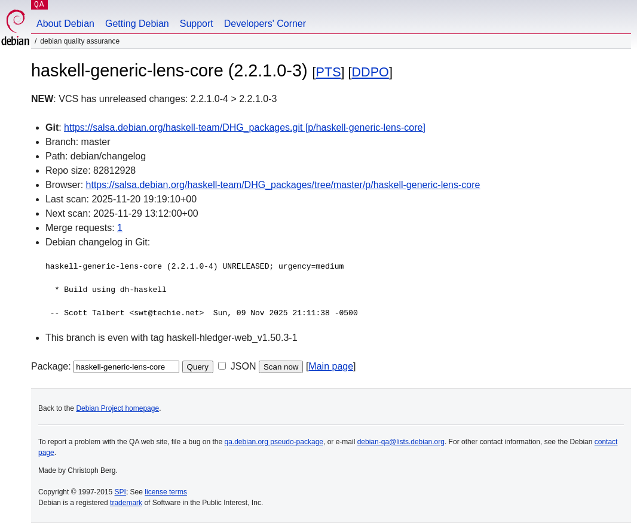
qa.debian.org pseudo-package (274, 442)
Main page (330, 366)
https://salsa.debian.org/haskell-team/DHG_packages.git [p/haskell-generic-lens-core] (244, 127)
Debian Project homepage (117, 408)
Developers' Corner (265, 24)
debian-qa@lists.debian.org (401, 442)
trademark (126, 503)
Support (196, 24)
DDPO (370, 71)
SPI (120, 492)
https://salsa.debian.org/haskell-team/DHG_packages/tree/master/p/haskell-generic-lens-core (283, 185)
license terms (166, 492)
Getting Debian (137, 24)
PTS (328, 71)
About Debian (65, 24)
